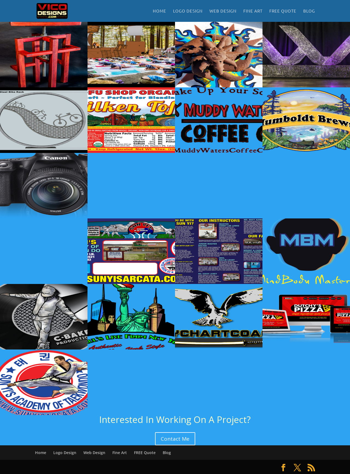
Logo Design (188, 11)
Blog (309, 11)
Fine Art (252, 11)
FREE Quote (282, 11)
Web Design (223, 11)
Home (159, 11)
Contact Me (175, 438)
